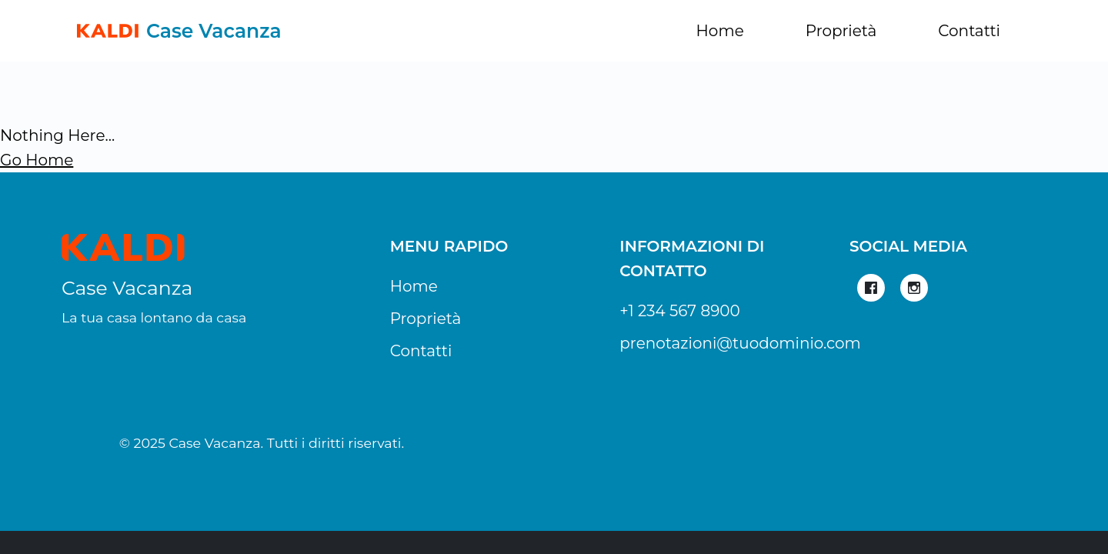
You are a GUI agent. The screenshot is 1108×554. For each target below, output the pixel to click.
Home (720, 31)
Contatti (969, 31)
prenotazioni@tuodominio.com (740, 343)
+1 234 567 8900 (679, 311)
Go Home (36, 160)
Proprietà (841, 31)
